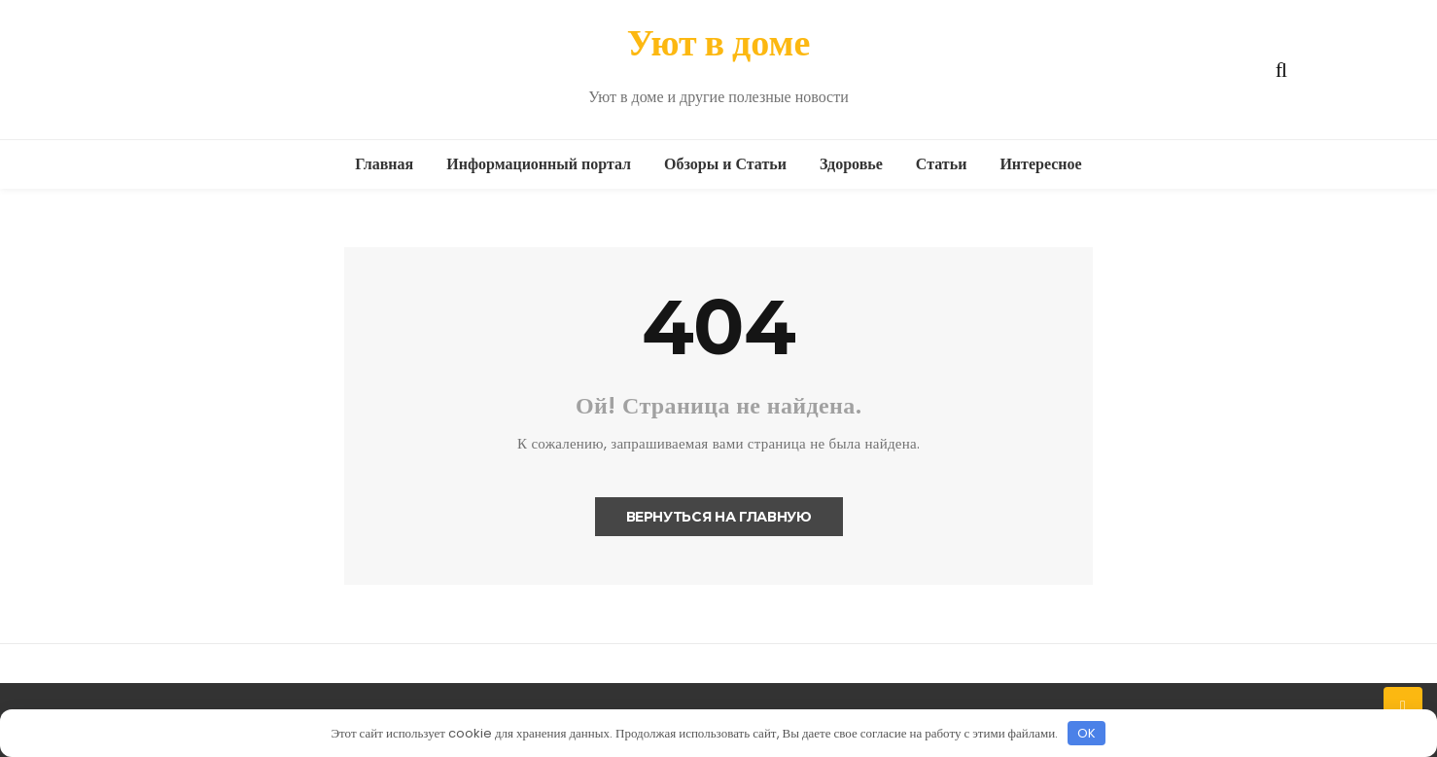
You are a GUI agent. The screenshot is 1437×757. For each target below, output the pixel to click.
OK (1086, 733)
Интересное (1040, 164)
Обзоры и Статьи (725, 164)
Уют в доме (719, 42)
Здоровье (851, 164)
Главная (384, 164)
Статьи (941, 164)
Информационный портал (538, 164)
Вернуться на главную (719, 516)
